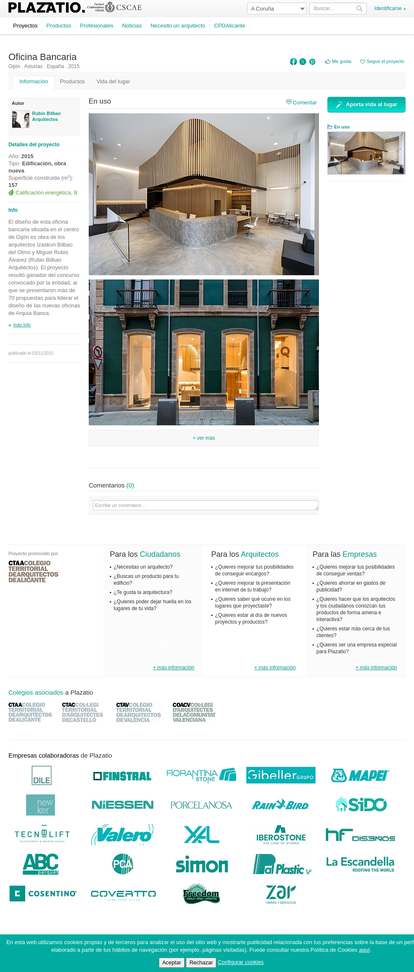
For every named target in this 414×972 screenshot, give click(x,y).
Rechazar (201, 962)
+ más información (173, 668)
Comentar (305, 102)
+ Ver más (204, 438)
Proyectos (25, 25)
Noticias (132, 25)
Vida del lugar (113, 81)
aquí (364, 950)
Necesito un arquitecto (177, 25)
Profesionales (96, 25)
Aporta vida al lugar (366, 104)
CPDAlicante (229, 25)
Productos (58, 25)
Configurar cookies (241, 962)
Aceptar (171, 962)
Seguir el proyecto (385, 61)
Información (33, 81)
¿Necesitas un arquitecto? (143, 567)
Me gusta (341, 61)
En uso (342, 126)
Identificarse (388, 8)
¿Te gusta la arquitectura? (143, 592)
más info (22, 324)
